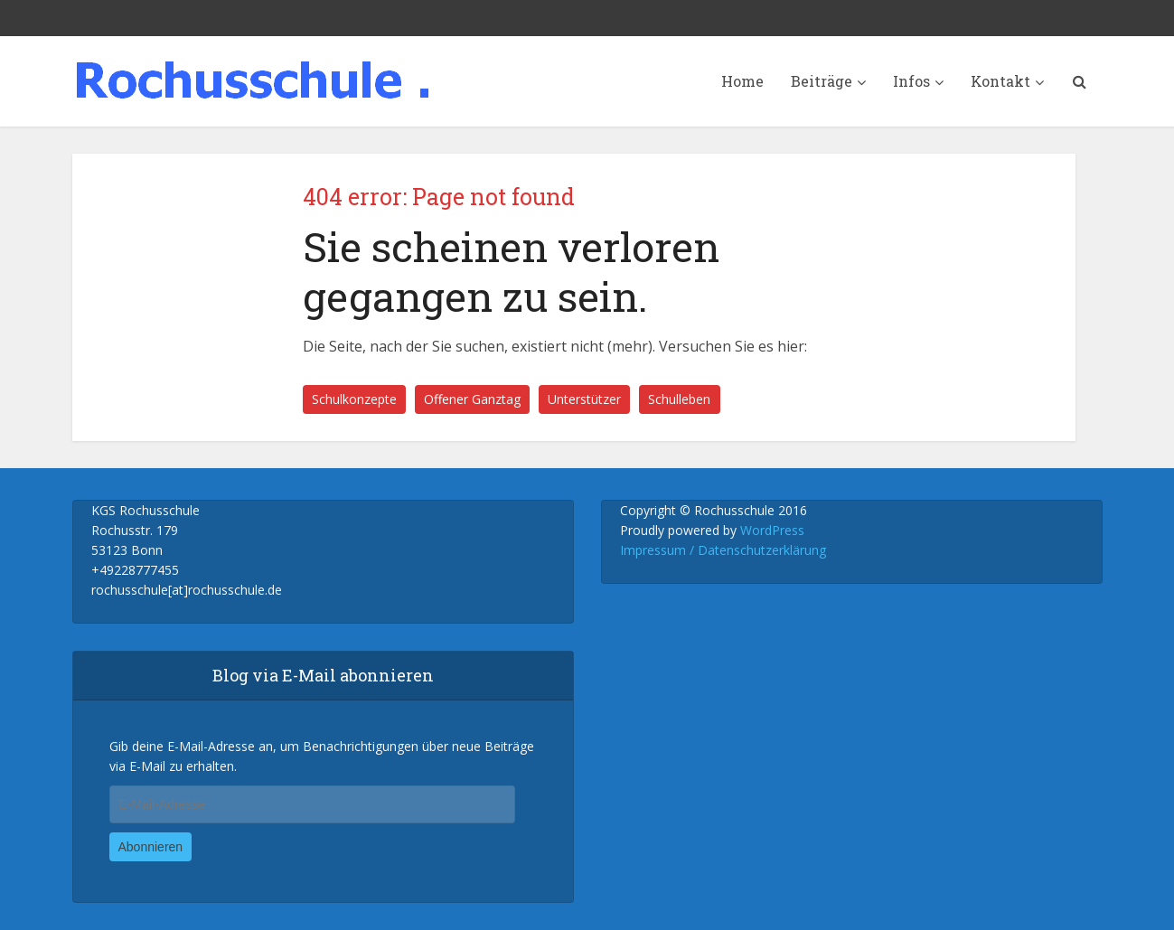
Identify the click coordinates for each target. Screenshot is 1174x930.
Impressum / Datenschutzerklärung (723, 550)
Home (742, 80)
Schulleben (679, 399)
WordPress (772, 530)
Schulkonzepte (354, 399)
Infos (911, 80)
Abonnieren (150, 847)
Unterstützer (584, 399)
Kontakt (1000, 80)
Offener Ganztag (472, 399)
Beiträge (821, 80)
